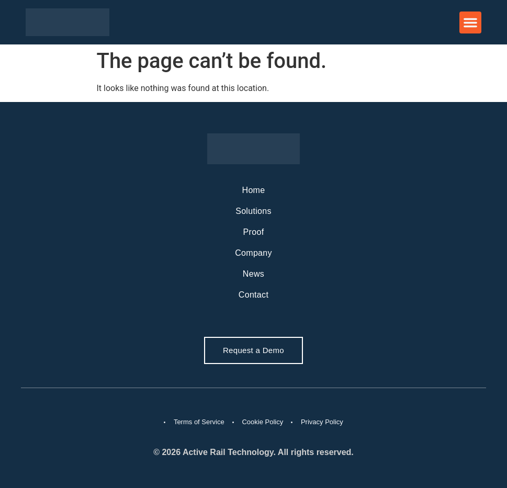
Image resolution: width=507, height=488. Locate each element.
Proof (253, 232)
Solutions (253, 211)
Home (253, 190)
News (253, 273)
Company (253, 252)
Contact (253, 294)
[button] (470, 22)
